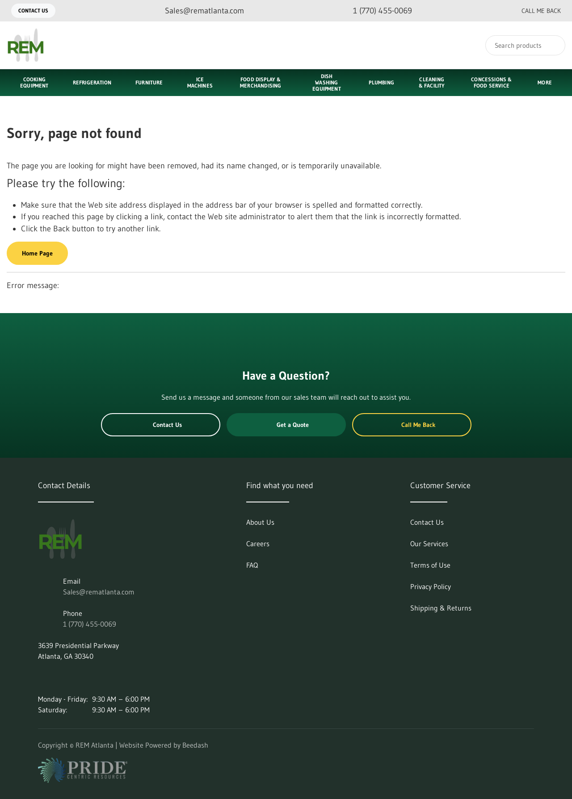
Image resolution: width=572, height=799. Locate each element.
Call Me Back (534, 10)
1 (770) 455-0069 (89, 623)
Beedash (195, 744)
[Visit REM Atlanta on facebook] (80, 677)
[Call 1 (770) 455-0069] (375, 11)
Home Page (37, 253)
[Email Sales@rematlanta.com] (197, 11)
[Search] (525, 45)
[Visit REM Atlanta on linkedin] (42, 677)
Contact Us (33, 10)
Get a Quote (286, 425)
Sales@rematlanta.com (99, 591)
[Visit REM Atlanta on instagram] (61, 677)
